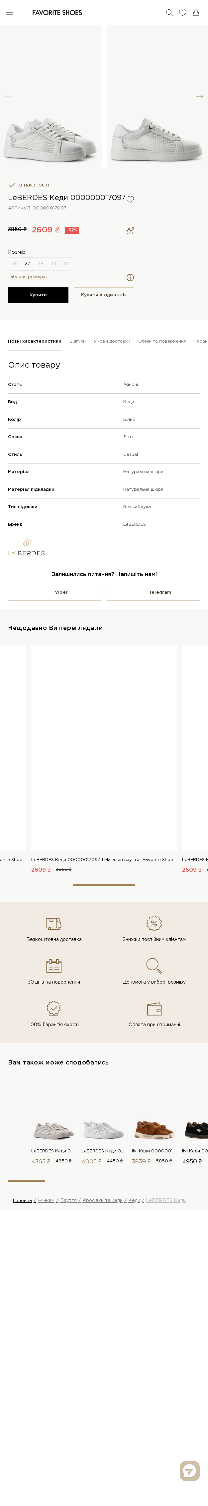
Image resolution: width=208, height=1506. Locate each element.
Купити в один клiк (104, 295)
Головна (22, 1201)
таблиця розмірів (27, 277)
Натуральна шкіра (143, 472)
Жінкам (46, 1201)
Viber (61, 592)
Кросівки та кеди (102, 1201)
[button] (199, 96)
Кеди (128, 402)
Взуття (68, 1201)
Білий (129, 420)
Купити (38, 295)
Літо (128, 437)
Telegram (160, 592)
